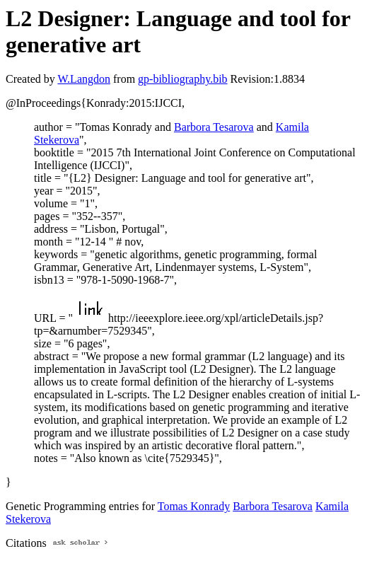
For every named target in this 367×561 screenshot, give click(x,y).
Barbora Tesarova (214, 127)
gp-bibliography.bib (183, 79)
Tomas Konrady (194, 506)
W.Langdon (83, 79)
